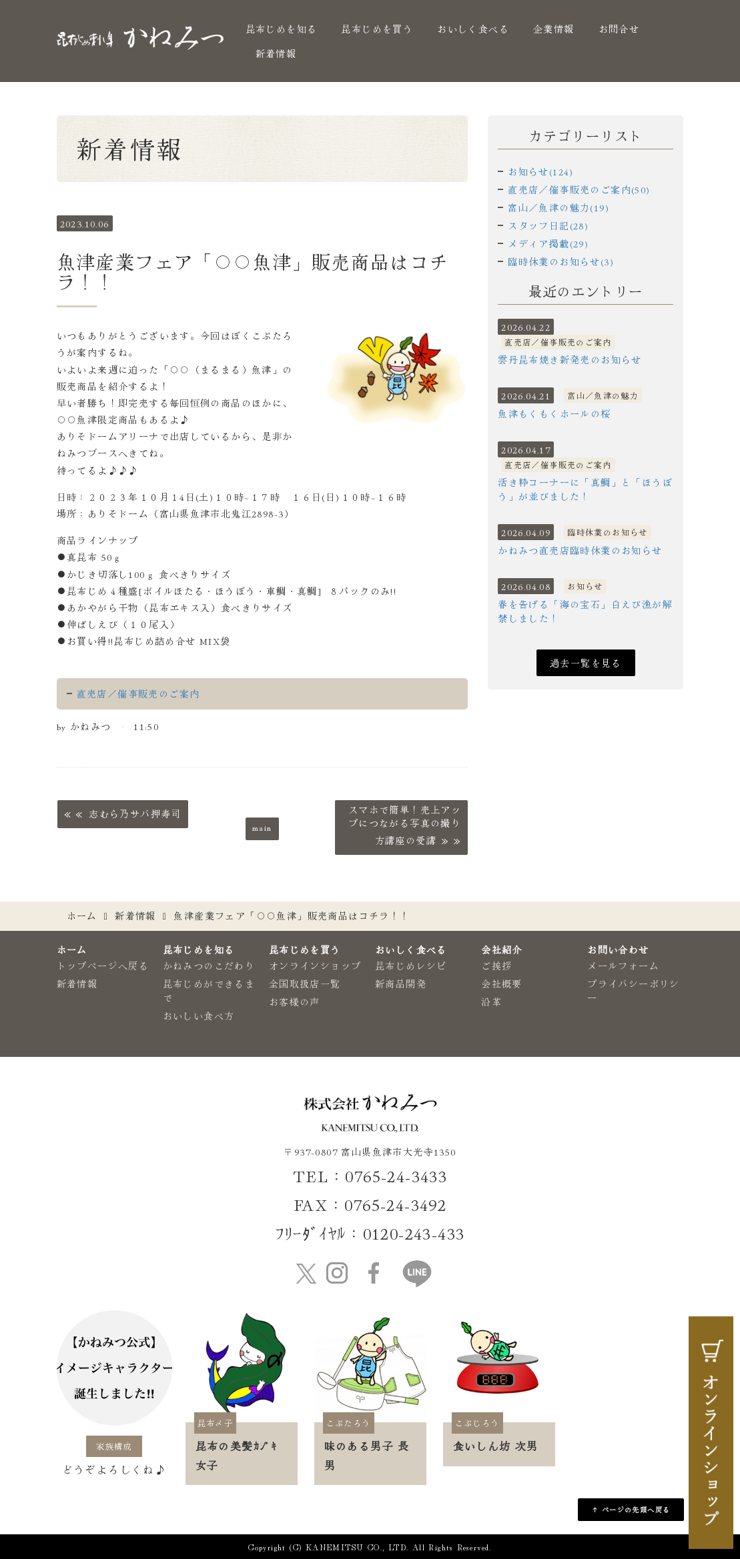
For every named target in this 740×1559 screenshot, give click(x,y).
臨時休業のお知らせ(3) (561, 261)
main (262, 827)
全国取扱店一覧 (305, 983)
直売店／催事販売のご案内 (138, 693)
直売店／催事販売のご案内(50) (579, 189)
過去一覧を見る (586, 662)
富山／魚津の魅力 (603, 395)
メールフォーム (623, 965)
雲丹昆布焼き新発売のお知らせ (570, 359)
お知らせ (585, 585)
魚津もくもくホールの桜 (554, 413)
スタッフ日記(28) (548, 225)
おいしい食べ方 (199, 1015)
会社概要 (501, 983)
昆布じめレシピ (411, 965)
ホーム (82, 915)
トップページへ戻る (103, 965)
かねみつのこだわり (209, 965)
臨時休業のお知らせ (607, 531)
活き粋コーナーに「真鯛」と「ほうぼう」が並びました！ (585, 489)
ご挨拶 (496, 965)
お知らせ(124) (541, 171)
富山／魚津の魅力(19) (558, 207)
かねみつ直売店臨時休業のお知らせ (580, 550)
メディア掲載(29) (548, 243)
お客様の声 (294, 1001)
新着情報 (276, 53)
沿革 (491, 1001)
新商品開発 (400, 983)
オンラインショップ (315, 965)
